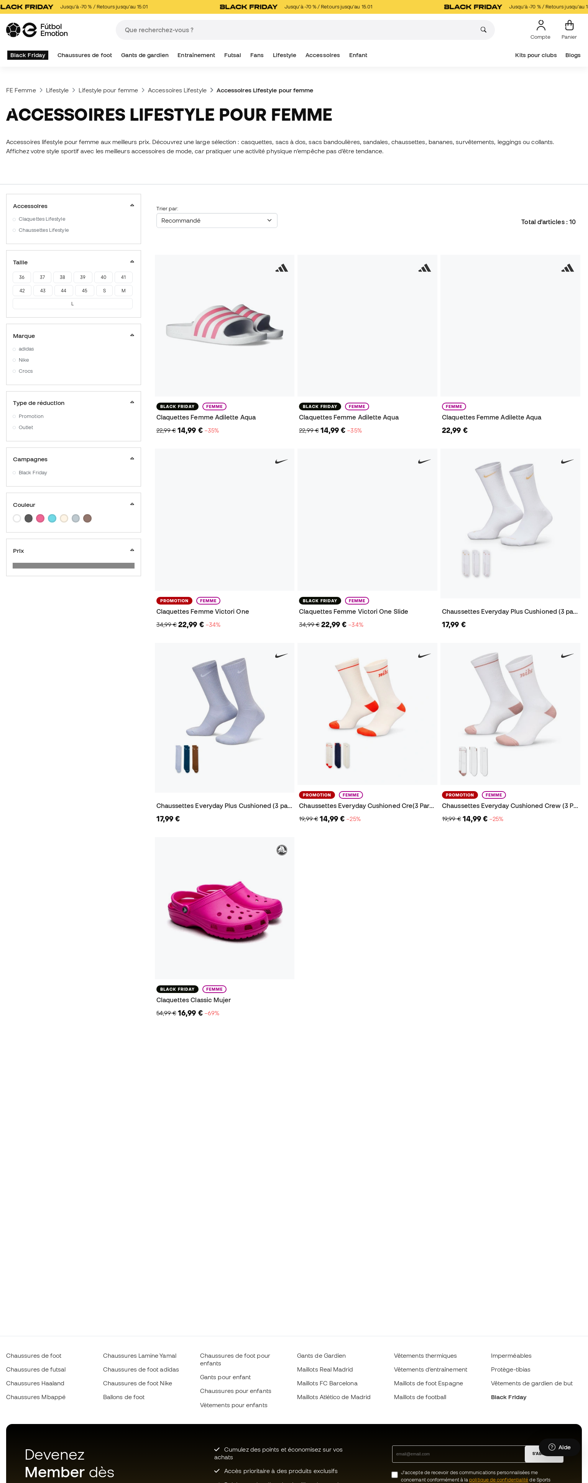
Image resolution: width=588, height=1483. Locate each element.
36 (22, 277)
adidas (26, 349)
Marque (73, 335)
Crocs (26, 371)
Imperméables (511, 1355)
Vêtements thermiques (425, 1355)
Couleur (73, 504)
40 (103, 277)
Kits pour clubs (536, 55)
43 (43, 290)
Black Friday (27, 55)
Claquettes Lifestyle (42, 219)
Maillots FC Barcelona (327, 1383)
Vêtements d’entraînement (430, 1369)
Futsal (232, 55)
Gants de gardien (145, 55)
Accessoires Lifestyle (177, 90)
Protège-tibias (511, 1369)
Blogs (573, 55)
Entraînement (196, 55)
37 (42, 277)
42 (22, 290)
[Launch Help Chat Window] (559, 1447)
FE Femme (21, 90)
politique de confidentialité (498, 1479)
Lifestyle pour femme (108, 90)
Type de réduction (73, 402)
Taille (73, 262)
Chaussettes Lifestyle (44, 230)
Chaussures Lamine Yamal (139, 1355)
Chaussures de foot (84, 55)
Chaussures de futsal (36, 1369)
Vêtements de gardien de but (532, 1383)
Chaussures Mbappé (36, 1396)
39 (82, 277)
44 (63, 290)
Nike (24, 360)
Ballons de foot (124, 1396)
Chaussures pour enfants (235, 1390)
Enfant (358, 55)
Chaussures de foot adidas (141, 1369)
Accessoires (322, 55)
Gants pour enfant (225, 1376)
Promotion (31, 416)
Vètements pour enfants (234, 1404)
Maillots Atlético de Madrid (334, 1396)
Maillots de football (420, 1396)
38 (62, 277)
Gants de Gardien (321, 1355)
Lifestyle (285, 55)
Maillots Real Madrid (325, 1369)
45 (84, 290)
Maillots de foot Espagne (428, 1383)
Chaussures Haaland (35, 1383)
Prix (73, 550)
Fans (257, 55)
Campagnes (73, 459)
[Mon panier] (569, 30)
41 (123, 277)
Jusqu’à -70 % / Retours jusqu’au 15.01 (79, 7)
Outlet (26, 427)
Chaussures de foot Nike (137, 1383)
